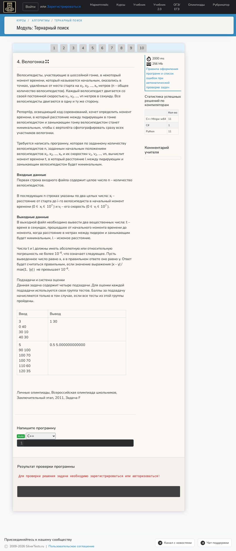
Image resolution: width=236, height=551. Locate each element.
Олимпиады (196, 5)
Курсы (120, 5)
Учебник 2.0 (159, 7)
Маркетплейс (99, 5)
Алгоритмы (41, 20)
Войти (30, 6)
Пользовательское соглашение (71, 546)
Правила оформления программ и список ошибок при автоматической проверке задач (162, 78)
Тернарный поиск (68, 20)
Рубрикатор (221, 5)
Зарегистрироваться (64, 6)
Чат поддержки (215, 543)
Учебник (139, 5)
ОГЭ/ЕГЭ (177, 7)
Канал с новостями (175, 543)
